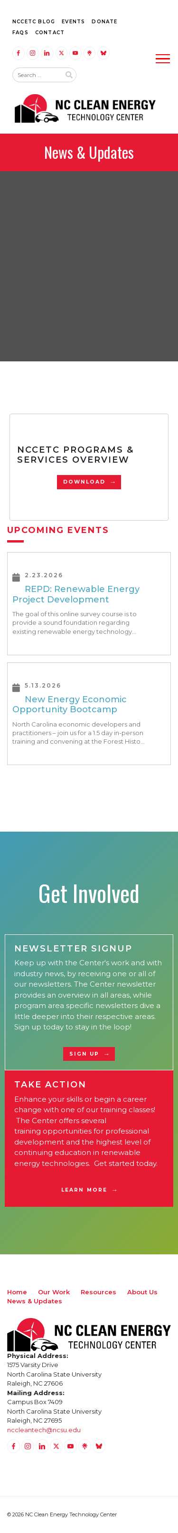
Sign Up (84, 1054)
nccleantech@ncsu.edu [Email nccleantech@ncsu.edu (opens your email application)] (44, 1430)
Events (73, 22)
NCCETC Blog (33, 22)
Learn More (84, 1190)
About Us (142, 1292)
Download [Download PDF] (84, 482)
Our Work (54, 1292)
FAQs (20, 32)
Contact (50, 32)
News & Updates (34, 1301)
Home (17, 1292)
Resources (98, 1292)
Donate (104, 22)
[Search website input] (36, 75)
